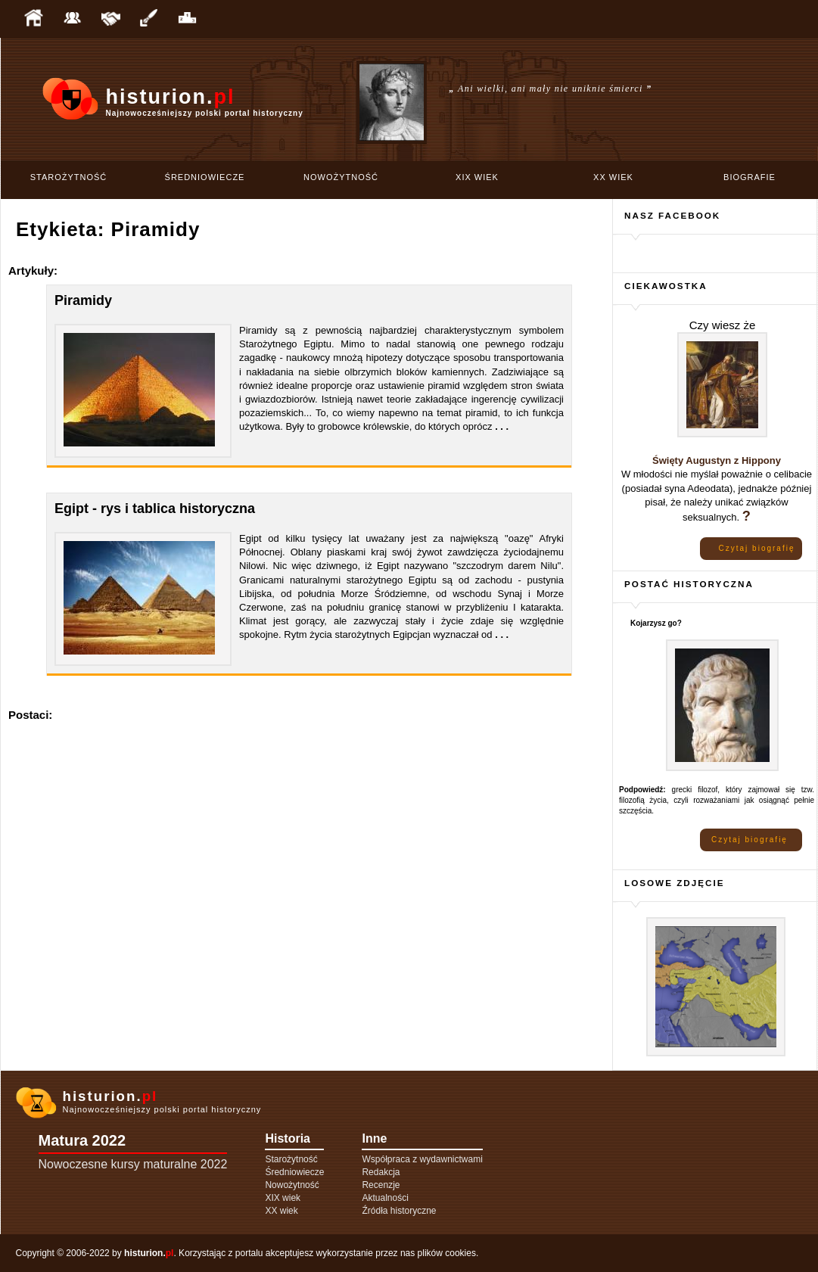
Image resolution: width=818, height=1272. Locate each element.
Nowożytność (340, 177)
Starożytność (68, 177)
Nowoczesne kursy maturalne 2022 (133, 1164)
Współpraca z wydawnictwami (422, 1159)
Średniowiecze (205, 177)
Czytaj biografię (757, 548)
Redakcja (381, 1172)
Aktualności (385, 1198)
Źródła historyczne (399, 1210)
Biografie (749, 177)
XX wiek (613, 177)
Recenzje (381, 1185)
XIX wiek (477, 177)
